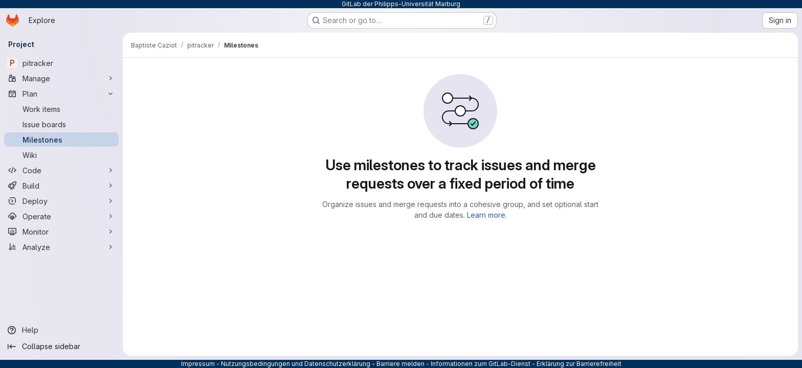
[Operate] (61, 216)
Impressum (198, 363)
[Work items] (61, 109)
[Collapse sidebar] (61, 346)
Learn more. (487, 215)
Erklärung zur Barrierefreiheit (579, 363)
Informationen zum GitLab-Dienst (480, 363)
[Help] (61, 330)
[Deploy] (61, 201)
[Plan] (61, 93)
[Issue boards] (61, 124)
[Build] (61, 185)
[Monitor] (61, 231)
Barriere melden (400, 363)
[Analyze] (61, 247)
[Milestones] (61, 139)
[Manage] (61, 78)
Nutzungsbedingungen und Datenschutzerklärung (295, 363)
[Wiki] (61, 155)
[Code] (61, 170)
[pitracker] (61, 63)
